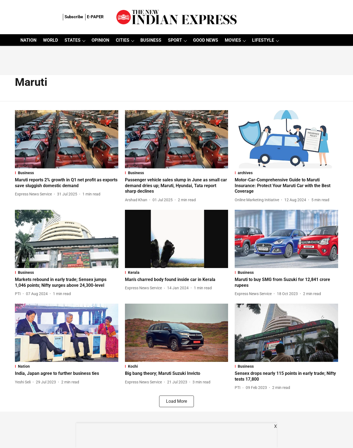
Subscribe (74, 16)
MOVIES (233, 40)
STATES (73, 40)
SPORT (175, 40)
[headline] (66, 183)
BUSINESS (150, 40)
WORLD (50, 40)
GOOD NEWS (205, 40)
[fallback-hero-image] (66, 139)
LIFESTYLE (263, 40)
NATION (28, 40)
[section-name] (66, 173)
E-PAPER (95, 16)
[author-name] (34, 194)
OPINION (100, 40)
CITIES (122, 40)
